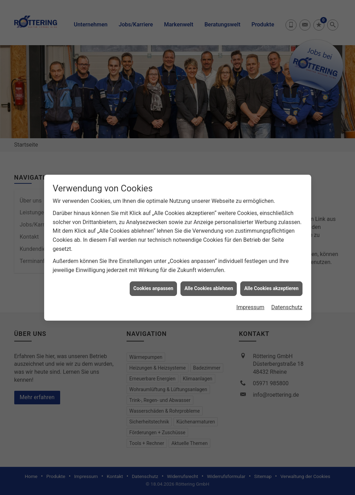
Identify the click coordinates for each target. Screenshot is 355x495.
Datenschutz (286, 302)
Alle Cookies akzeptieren (271, 283)
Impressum (250, 302)
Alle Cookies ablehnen (208, 283)
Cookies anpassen (154, 283)
